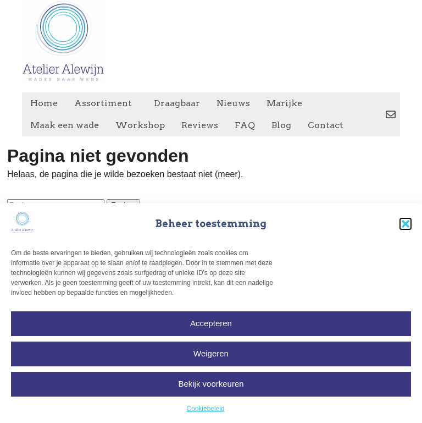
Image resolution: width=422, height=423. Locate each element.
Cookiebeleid (205, 409)
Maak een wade (64, 125)
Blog (281, 125)
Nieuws (233, 103)
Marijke (284, 103)
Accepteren (211, 323)
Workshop (140, 125)
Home (44, 103)
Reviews (199, 125)
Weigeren (211, 353)
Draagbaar (177, 103)
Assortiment (105, 103)
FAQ (245, 125)
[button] (405, 223)
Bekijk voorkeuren (210, 383)
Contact (325, 125)
